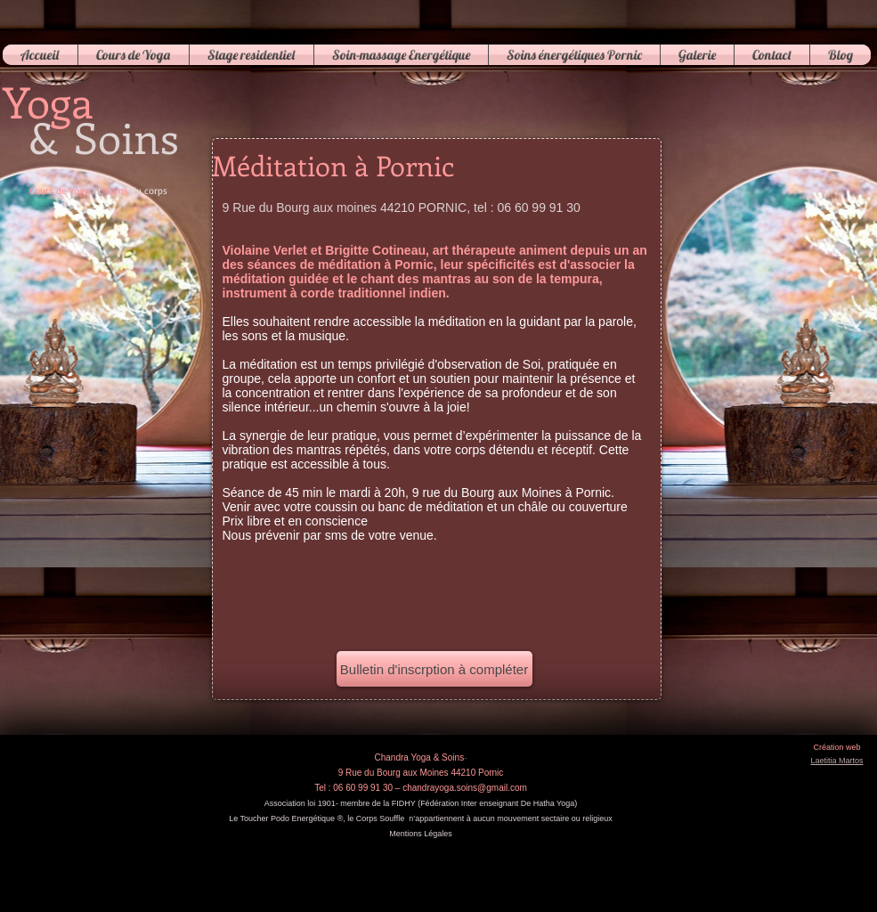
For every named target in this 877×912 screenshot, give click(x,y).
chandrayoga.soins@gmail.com (464, 788)
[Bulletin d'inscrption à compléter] (434, 669)
